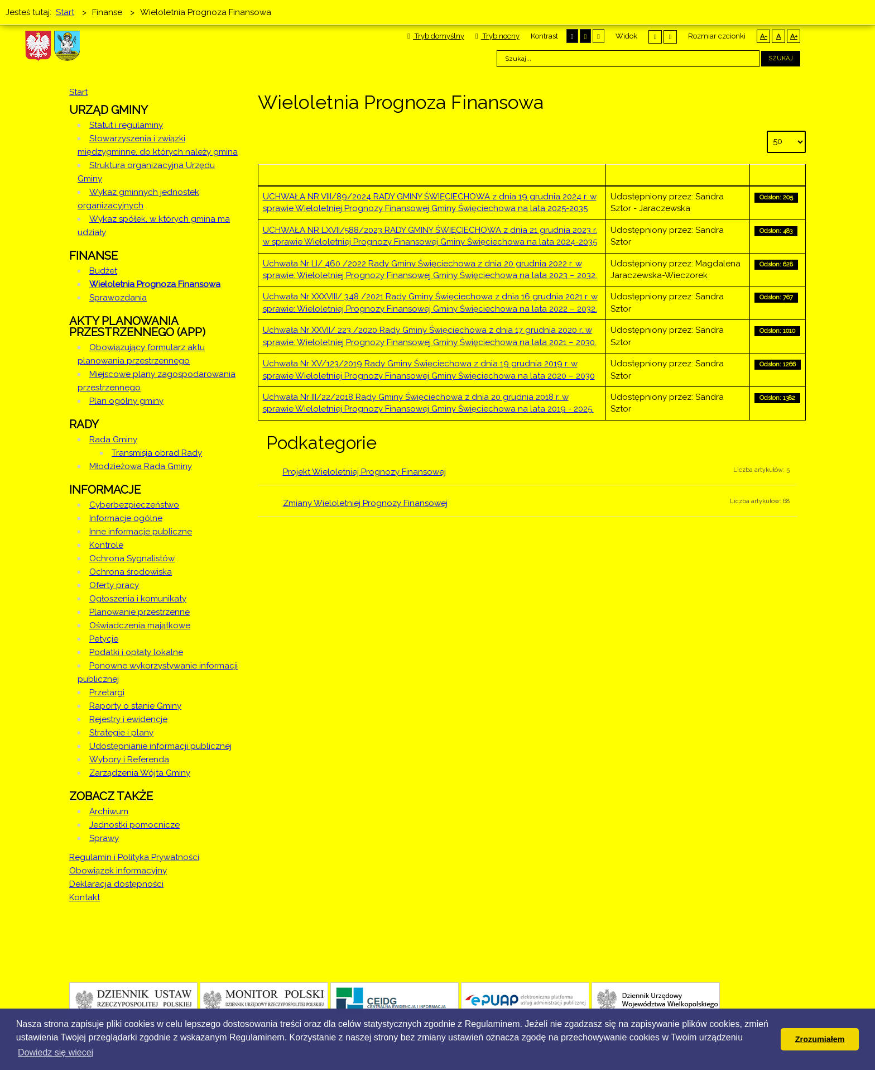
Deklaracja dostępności (116, 884)
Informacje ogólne (125, 518)
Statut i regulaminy (126, 125)
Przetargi (106, 692)
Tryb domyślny (435, 36)
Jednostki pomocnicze (134, 825)
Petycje (103, 639)
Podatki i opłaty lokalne (136, 652)
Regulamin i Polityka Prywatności (134, 857)
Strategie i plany (121, 733)
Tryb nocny (497, 36)
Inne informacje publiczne (140, 532)
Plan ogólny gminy (126, 401)
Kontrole (106, 545)
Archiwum (108, 811)
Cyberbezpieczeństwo (134, 505)
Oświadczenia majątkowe (139, 625)
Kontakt (84, 897)
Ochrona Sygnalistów (132, 558)
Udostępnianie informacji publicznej (160, 746)
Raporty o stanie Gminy (135, 706)
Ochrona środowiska (130, 572)
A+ (793, 36)
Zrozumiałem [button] (820, 1039)
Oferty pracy (114, 585)
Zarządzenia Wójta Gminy (139, 773)
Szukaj (780, 58)
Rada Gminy (113, 439)
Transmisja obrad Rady (157, 453)
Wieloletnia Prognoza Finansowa (154, 284)
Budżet (103, 271)
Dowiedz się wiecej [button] (55, 1052)
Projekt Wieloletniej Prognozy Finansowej (364, 472)
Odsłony (777, 175)
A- (763, 36)
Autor (678, 175)
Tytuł (431, 175)
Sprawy (104, 838)
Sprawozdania (118, 298)
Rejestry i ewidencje (128, 719)
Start (78, 92)
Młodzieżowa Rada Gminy (140, 466)
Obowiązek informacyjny (118, 871)
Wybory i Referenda (129, 759)
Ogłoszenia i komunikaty (137, 599)
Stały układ (655, 36)
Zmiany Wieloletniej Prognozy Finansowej (365, 503)
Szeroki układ (670, 36)
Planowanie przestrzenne (139, 612)
